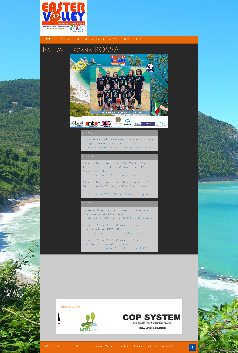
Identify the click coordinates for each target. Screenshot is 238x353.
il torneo (63, 39)
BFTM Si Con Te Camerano (137, 218)
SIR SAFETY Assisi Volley (137, 148)
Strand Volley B (101, 233)
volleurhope (122, 39)
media (95, 39)
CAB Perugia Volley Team (137, 194)
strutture (81, 39)
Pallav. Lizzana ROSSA (100, 148)
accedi (140, 39)
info (106, 39)
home (49, 39)
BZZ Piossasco (100, 175)
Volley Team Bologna (101, 248)
